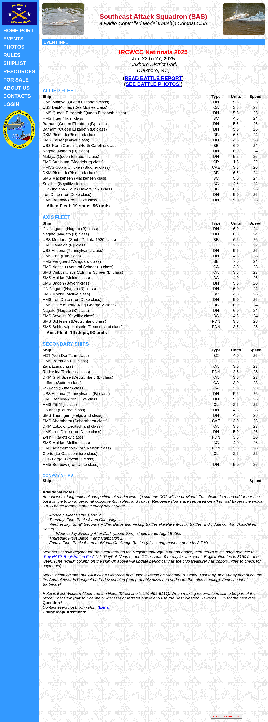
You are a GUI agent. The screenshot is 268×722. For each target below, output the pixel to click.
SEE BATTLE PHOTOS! (153, 84)
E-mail (104, 607)
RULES (11, 55)
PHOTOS (13, 47)
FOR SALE (16, 80)
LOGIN (11, 104)
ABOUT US (16, 88)
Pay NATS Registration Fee (68, 556)
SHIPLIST (14, 63)
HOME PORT (18, 30)
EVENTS (13, 38)
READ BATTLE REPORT (153, 78)
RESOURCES (19, 71)
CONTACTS (17, 96)
